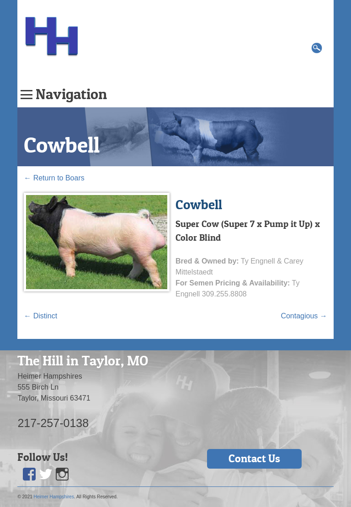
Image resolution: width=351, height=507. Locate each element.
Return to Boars (54, 178)
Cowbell (62, 144)
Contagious (304, 316)
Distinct (40, 316)
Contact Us (254, 458)
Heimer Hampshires (54, 496)
